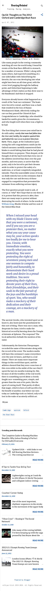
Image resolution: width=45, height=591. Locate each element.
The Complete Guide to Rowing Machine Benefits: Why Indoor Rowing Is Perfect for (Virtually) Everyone (20, 438)
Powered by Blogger (22, 580)
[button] (42, 14)
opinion (17, 410)
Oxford (26, 410)
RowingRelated (19, 5)
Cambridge (7, 410)
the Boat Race (8, 415)
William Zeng (8, 204)
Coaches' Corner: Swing (12, 493)
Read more (38, 460)
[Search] (42, 6)
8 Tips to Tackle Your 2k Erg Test (16, 467)
